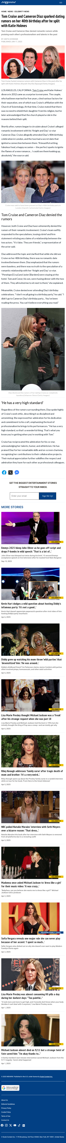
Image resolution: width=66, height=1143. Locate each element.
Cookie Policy (6, 1112)
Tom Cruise (38, 90)
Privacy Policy (6, 1108)
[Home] (8, 2)
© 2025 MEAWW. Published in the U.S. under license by (20, 1077)
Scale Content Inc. (46, 1077)
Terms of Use (5, 1116)
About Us (4, 1100)
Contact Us (5, 1120)
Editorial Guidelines (8, 1104)
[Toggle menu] (62, 2)
